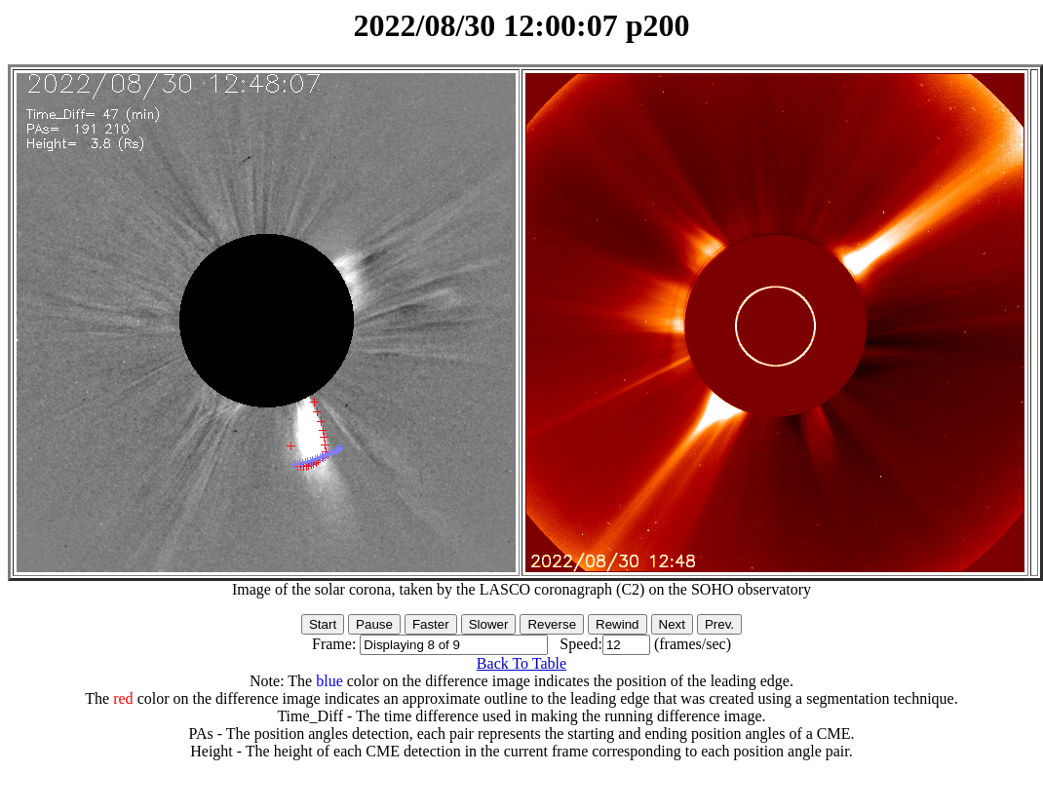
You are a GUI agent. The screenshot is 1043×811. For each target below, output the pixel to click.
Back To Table (521, 663)
